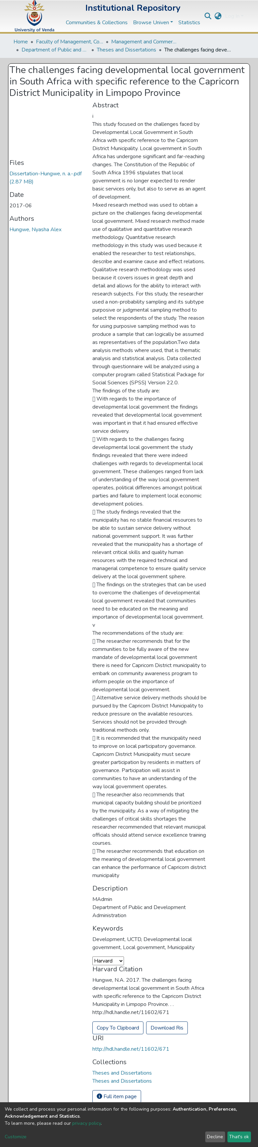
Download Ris (166, 1028)
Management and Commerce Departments (144, 41)
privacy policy (86, 1123)
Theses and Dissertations (126, 50)
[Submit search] (208, 16)
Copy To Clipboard (118, 1028)
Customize (16, 1137)
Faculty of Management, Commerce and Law (69, 41)
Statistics (189, 22)
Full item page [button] (117, 1096)
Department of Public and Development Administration (55, 50)
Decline (215, 1137)
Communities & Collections (97, 22)
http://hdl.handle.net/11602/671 (130, 1049)
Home (20, 41)
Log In (232, 16)
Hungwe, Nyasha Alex (35, 229)
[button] (218, 16)
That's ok (239, 1137)
